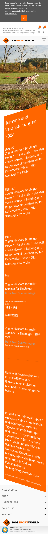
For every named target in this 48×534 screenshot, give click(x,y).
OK (24, 18)
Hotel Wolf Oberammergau (23, 293)
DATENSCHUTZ (11, 14)
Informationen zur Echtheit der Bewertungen (22, 531)
